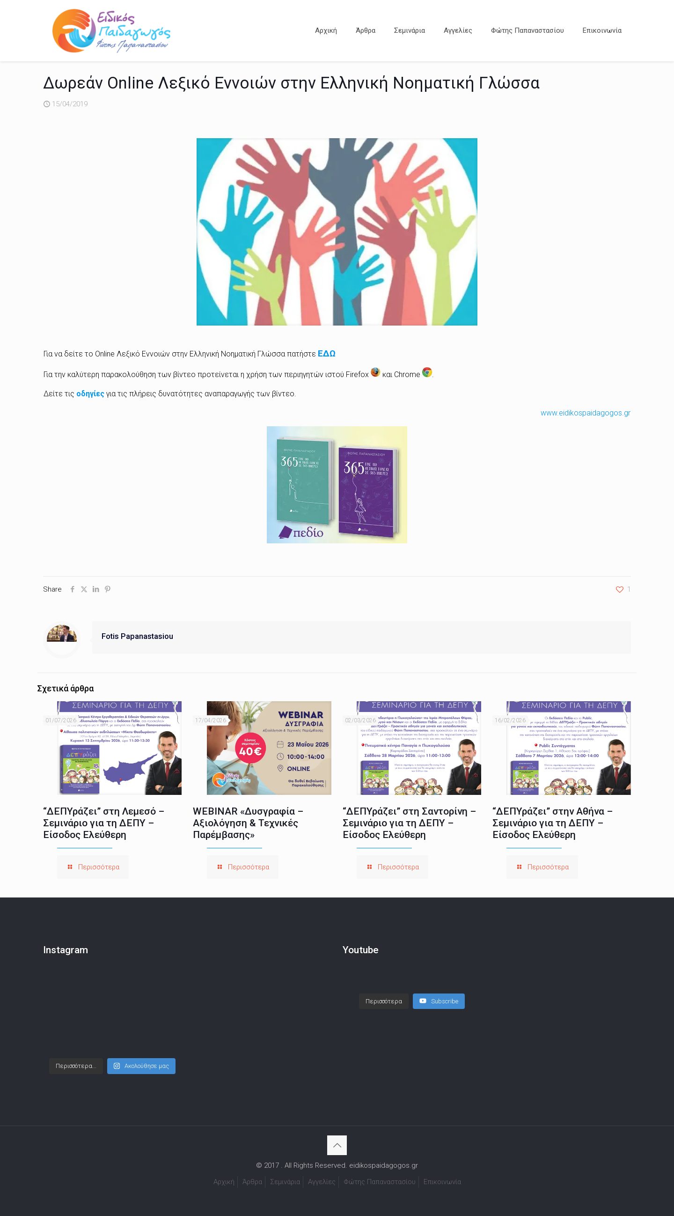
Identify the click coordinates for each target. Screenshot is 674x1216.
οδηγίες (91, 393)
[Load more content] (384, 992)
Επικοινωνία (442, 1182)
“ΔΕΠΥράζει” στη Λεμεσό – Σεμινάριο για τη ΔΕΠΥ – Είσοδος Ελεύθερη (103, 823)
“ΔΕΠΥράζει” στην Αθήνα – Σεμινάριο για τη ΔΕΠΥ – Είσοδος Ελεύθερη (552, 823)
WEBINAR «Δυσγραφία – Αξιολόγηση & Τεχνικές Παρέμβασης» (248, 823)
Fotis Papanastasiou (137, 636)
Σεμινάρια (285, 1182)
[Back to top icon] (337, 1145)
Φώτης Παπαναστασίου (380, 1182)
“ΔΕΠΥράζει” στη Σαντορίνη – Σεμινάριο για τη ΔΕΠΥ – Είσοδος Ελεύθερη (409, 823)
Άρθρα (252, 1182)
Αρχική (223, 1182)
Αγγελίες (322, 1182)
